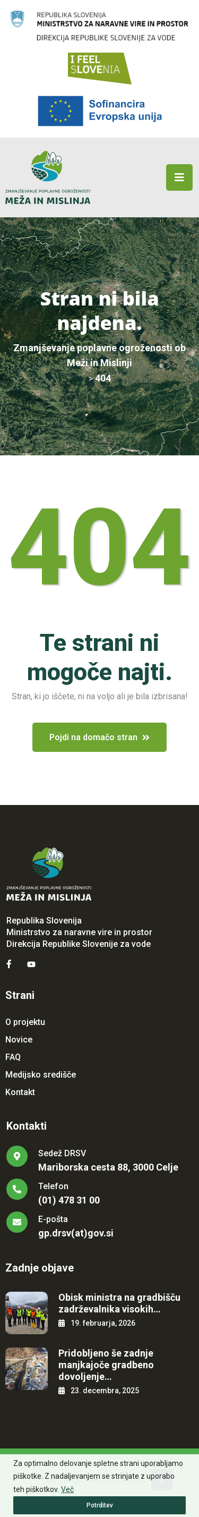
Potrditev (99, 1505)
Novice (18, 1040)
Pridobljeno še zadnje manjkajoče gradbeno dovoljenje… (106, 1364)
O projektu (25, 1022)
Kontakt (20, 1092)
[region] (99, 1485)
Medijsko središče (40, 1075)
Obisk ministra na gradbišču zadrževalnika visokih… (119, 1303)
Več (67, 1489)
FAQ (13, 1057)
